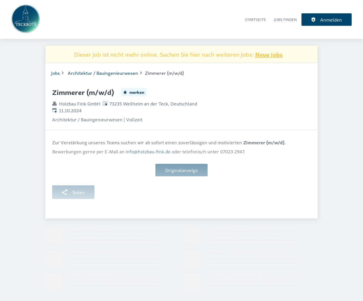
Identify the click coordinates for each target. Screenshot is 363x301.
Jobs (55, 72)
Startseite (255, 19)
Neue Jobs (268, 54)
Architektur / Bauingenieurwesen (103, 72)
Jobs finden (285, 19)
